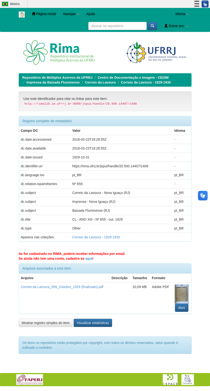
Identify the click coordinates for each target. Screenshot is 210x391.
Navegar (71, 14)
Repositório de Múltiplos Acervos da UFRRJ (57, 77)
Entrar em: (176, 26)
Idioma (181, 14)
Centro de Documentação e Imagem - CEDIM (133, 77)
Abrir (181, 308)
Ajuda (90, 14)
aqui (88, 258)
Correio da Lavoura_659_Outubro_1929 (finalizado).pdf (62, 287)
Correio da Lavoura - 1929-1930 (146, 82)
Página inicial (44, 14)
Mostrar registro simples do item (46, 323)
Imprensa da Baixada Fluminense (53, 82)
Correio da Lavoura (100, 82)
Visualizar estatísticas (93, 323)
